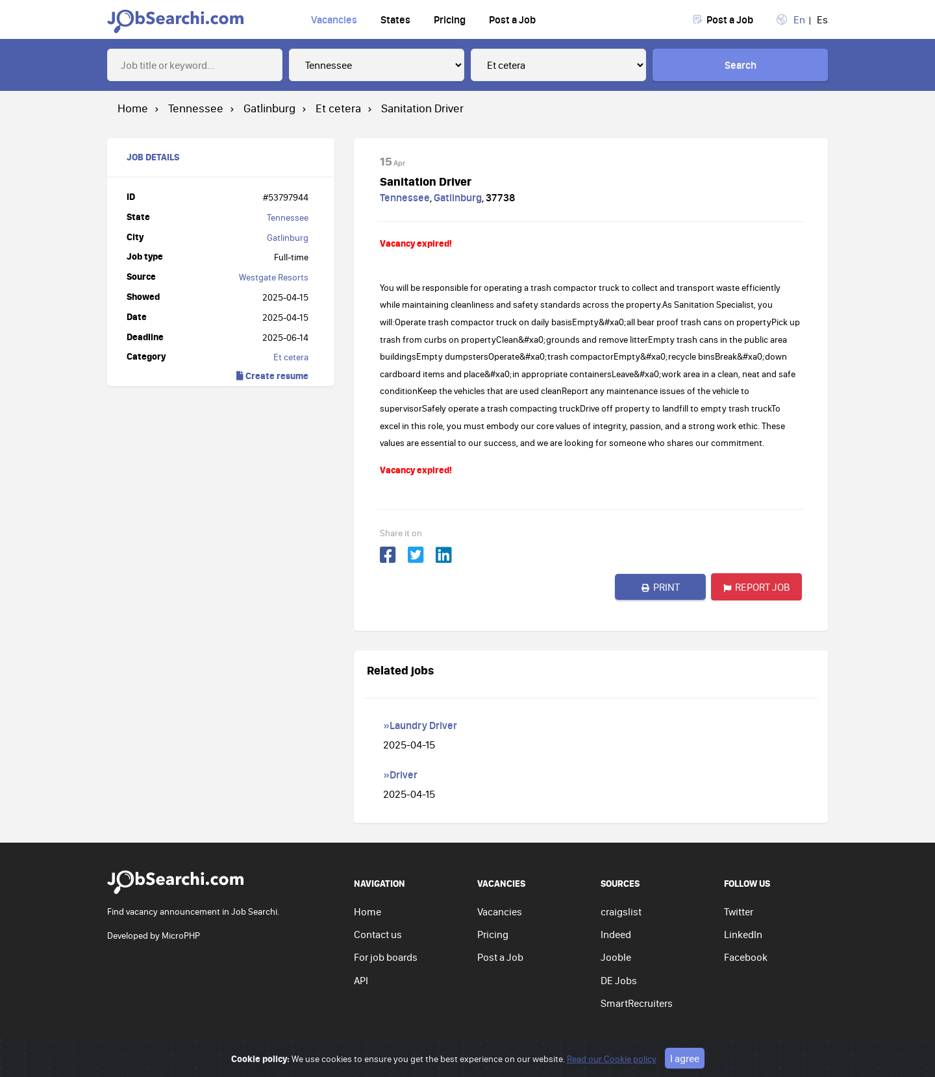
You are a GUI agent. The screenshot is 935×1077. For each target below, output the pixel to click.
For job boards (386, 956)
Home (367, 911)
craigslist (621, 911)
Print (661, 586)
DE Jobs (619, 980)
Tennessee (287, 217)
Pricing (450, 19)
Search (740, 64)
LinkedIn (743, 934)
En (799, 19)
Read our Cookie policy (611, 1070)
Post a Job (512, 19)
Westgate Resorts (273, 277)
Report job (756, 586)
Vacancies (334, 19)
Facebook (745, 956)
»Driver (400, 774)
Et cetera (290, 357)
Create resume (272, 375)
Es (822, 19)
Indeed (616, 934)
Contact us (378, 934)
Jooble (616, 956)
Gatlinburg (287, 237)
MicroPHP (181, 935)
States (395, 19)
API (361, 980)
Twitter (738, 911)
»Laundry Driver (420, 725)
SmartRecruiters (637, 1003)
